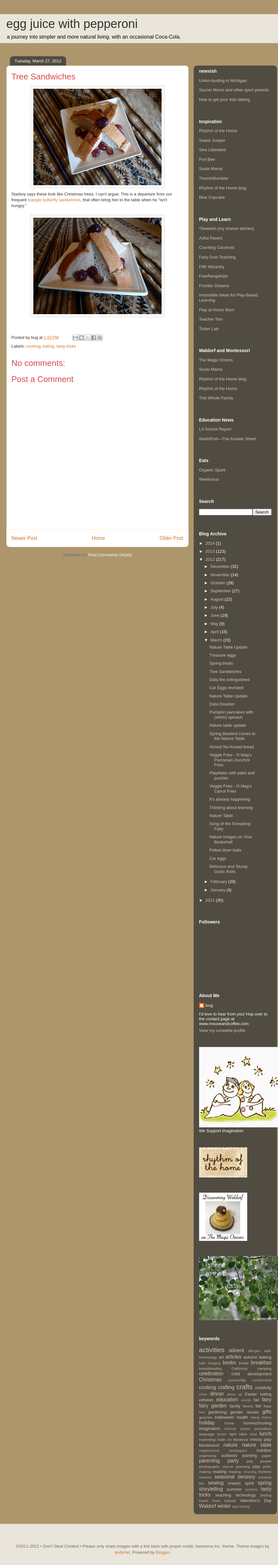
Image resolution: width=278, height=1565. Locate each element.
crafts (244, 1386)
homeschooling (257, 1423)
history (267, 1417)
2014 (211, 543)
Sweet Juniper (212, 140)
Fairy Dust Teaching (217, 257)
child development (251, 1373)
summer (234, 1489)
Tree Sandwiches (225, 671)
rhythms (265, 1471)
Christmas (210, 1379)
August (217, 599)
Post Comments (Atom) (110, 554)
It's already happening (229, 799)
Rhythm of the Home (218, 130)
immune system (237, 1429)
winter (224, 1506)
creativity (263, 1387)
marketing (207, 1439)
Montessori (209, 1445)
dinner (217, 1394)
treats (216, 1501)
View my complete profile (222, 1030)
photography (209, 1466)
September (221, 590)
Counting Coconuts (217, 247)
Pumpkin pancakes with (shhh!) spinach (231, 715)
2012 (211, 559)
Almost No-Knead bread (231, 746)
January (218, 889)
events (246, 1400)
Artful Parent (210, 238)
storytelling (211, 1489)
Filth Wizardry (211, 266)
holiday (207, 1422)
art (221, 1357)
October (218, 582)
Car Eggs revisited (226, 687)
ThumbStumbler (214, 178)
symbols (251, 1489)
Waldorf (207, 1506)
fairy (266, 1399)
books (229, 1362)
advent (236, 1350)
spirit (249, 1483)
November (220, 574)
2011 (211, 900)
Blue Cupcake (212, 197)
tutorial (230, 1500)
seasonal (224, 1476)
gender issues (244, 1412)
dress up (234, 1394)
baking (265, 1357)
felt (258, 1406)
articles (233, 1357)
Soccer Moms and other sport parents (234, 89)
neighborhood (209, 1450)
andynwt (122, 1552)
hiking (255, 1417)
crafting (226, 1387)
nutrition (264, 1450)
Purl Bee (207, 159)
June (215, 615)
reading (219, 1471)
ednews (206, 1399)
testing (265, 1495)
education (227, 1399)
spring (264, 1483)
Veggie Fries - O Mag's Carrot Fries (230, 789)
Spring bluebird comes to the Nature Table (232, 736)
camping (264, 1368)
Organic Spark (212, 470)
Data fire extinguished (229, 679)
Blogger (163, 1552)
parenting (209, 1460)
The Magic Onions (216, 360)
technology (246, 1495)
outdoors (229, 1455)
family (235, 1406)
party (233, 1460)
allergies (254, 1351)
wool (235, 1506)
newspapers (238, 1450)
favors (248, 1406)
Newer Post (25, 538)
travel (203, 1500)
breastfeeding (210, 1368)
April (215, 631)
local (253, 1434)
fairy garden (213, 1405)
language (207, 1434)
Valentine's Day (255, 1500)
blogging (214, 1363)
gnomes (206, 1417)
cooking (33, 346)
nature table (257, 1445)
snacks (234, 1483)
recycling (250, 1472)
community (237, 1380)
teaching (223, 1495)
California (239, 1368)
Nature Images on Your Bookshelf (230, 839)
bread (244, 1363)
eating (48, 346)
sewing (216, 1483)
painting (249, 1455)
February (219, 881)
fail (256, 1399)
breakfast (261, 1362)
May (214, 623)
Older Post (171, 538)
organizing (207, 1455)
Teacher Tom (211, 319)
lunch (265, 1433)
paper (267, 1455)
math (221, 1439)
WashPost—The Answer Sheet (227, 438)
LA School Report (215, 429)
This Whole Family (216, 398)
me (229, 1440)
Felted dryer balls (225, 850)
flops (268, 1406)
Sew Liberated (212, 149)
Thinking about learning (231, 807)
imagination (210, 1428)
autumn (250, 1357)
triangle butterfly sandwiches (54, 199)
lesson (222, 1434)
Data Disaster (222, 704)
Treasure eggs (222, 655)
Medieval (241, 1439)
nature (230, 1445)
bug (209, 1005)
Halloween (224, 1417)
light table (238, 1434)
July (214, 607)
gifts (267, 1412)
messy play (261, 1439)
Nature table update (227, 725)
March (216, 640)
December (220, 566)
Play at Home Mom (217, 309)
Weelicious (209, 479)
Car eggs (217, 858)
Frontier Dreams (214, 285)
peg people (259, 1461)
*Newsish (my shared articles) (226, 228)
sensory (246, 1476)
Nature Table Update (228, 647)
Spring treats (221, 663)
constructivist (261, 1380)
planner (227, 1467)
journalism (262, 1428)
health (242, 1417)
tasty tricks (66, 346)
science (205, 1477)
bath (202, 1363)
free (202, 1412)
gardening (217, 1412)
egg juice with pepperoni (72, 24)
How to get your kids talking (224, 99)
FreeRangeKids (213, 276)
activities (212, 1349)
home (229, 1423)
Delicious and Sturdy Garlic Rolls (228, 869)
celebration (211, 1373)
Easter (251, 1394)
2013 (211, 551)
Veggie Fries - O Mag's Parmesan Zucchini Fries (230, 759)
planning (243, 1466)
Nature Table (221, 815)
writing (244, 1506)
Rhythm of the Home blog (222, 188)
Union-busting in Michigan (223, 80)
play (256, 1466)
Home (98, 538)
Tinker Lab (209, 328)
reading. (235, 1471)
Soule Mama (211, 168)
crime (203, 1394)
